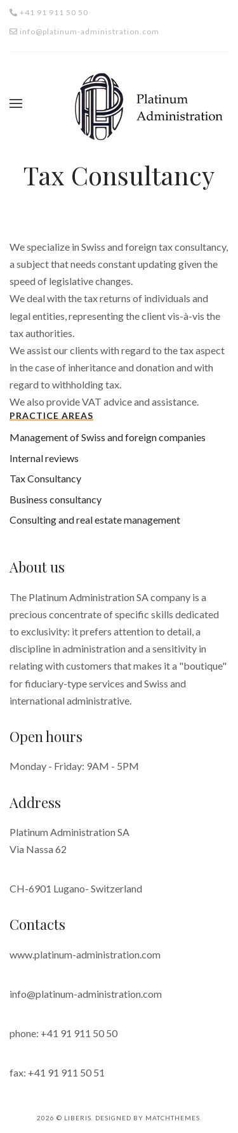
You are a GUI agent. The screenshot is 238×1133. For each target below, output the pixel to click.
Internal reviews (44, 458)
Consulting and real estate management (95, 519)
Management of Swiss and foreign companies (108, 437)
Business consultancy (56, 499)
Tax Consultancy (45, 478)
